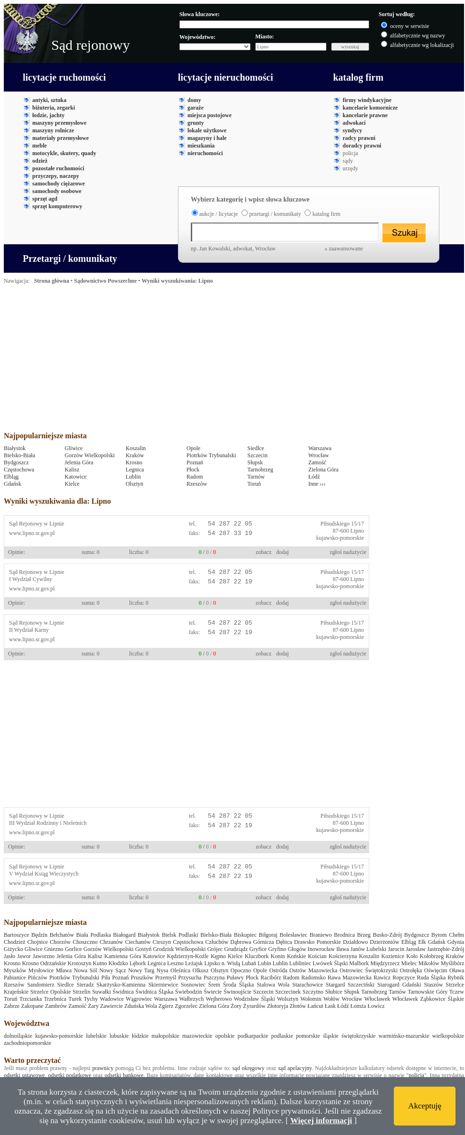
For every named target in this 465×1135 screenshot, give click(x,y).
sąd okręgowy (248, 1068)
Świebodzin (188, 991)
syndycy (352, 130)
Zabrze (11, 1006)
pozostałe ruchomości (58, 168)
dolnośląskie (18, 1036)
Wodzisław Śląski (254, 999)
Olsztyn (134, 483)
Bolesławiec (293, 935)
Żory (236, 1006)
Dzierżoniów (385, 942)
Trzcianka (30, 999)
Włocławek (405, 999)
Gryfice (258, 949)
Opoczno (241, 970)
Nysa (162, 970)
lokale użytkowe (206, 130)
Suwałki (101, 991)
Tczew (456, 991)
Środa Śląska (238, 984)
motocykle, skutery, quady (64, 153)
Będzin (39, 935)
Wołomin (310, 999)
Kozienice (392, 956)
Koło (412, 956)
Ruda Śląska (431, 977)
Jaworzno (44, 956)
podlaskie (282, 1036)
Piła (105, 977)
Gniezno (54, 949)
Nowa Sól (85, 970)
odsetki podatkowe (69, 1075)
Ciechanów (137, 942)
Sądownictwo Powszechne (105, 280)
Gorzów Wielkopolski (90, 455)
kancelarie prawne (365, 115)
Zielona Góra (323, 469)
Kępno (218, 956)
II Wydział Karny (29, 630)
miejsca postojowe (209, 115)
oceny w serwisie (409, 26)
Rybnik (455, 977)
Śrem (214, 984)
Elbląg (11, 476)
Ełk (422, 942)
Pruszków (142, 977)
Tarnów (255, 476)
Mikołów (428, 963)
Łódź (314, 476)
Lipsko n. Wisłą (222, 963)
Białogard (124, 935)
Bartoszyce (16, 935)
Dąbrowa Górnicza (252, 942)
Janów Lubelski (368, 949)
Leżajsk (194, 963)
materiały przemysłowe (60, 138)
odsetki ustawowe (24, 1075)
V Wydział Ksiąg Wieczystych (43, 873)
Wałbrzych (191, 999)
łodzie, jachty (48, 115)
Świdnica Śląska (155, 991)
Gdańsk (12, 483)
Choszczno (85, 942)
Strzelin (81, 991)
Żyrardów (254, 1006)
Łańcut (315, 1006)
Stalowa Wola (273, 984)
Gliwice (74, 448)
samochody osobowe (57, 191)
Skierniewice (163, 984)
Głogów (297, 949)
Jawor (24, 956)
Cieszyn (162, 942)
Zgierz (165, 1006)
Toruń (254, 483)
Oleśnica (180, 970)
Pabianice (15, 977)
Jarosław (416, 949)
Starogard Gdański (399, 984)
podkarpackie (253, 1036)
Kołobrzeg (432, 956)
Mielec (409, 963)
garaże (195, 107)
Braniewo (321, 935)
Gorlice (73, 949)
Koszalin (136, 448)
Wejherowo (219, 999)
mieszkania (200, 145)
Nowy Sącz (112, 970)
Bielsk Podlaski (180, 935)
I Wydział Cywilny (30, 579)
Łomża (358, 1006)
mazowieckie (197, 1036)
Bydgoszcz (16, 462)
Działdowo (355, 942)
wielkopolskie (448, 1036)
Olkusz (201, 970)
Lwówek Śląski (330, 963)
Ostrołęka (411, 970)
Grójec (215, 949)
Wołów (331, 999)
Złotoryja (277, 1006)
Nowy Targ (141, 970)
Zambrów (56, 1006)
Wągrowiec (139, 999)
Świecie (213, 991)
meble (39, 145)
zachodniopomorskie (27, 1043)
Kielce (72, 483)
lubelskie (96, 1036)
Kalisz (72, 469)
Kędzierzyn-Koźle (188, 956)
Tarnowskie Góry (427, 991)
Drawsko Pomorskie (317, 942)
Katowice (75, 476)
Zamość (317, 462)
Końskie (296, 956)
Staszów (433, 984)
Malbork (359, 963)
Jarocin (396, 949)
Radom (194, 476)
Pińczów (37, 977)
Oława (456, 970)
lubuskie (119, 1036)
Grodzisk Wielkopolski (179, 949)
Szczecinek (288, 991)
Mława (64, 970)
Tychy (91, 999)
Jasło (9, 956)
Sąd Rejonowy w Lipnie (36, 523)
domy (194, 100)
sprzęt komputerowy (57, 206)
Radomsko (313, 977)
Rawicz (382, 977)
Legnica (135, 469)
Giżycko (13, 949)
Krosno (134, 462)
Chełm (456, 935)
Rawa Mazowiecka (349, 977)
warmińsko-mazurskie (404, 1036)
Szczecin (257, 455)
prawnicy (103, 1068)
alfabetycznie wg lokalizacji (422, 45)
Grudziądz (236, 949)
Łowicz (376, 1006)
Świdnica (123, 991)
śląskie (331, 1036)
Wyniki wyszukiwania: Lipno (177, 280)
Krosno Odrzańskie (44, 963)
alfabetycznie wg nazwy (417, 35)
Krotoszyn (79, 963)
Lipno (357, 530)
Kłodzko (118, 963)
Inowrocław (321, 949)
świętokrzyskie (359, 1036)
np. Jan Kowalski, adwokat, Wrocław (277, 248)
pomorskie (308, 1036)
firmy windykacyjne (367, 100)
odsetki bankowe (123, 1075)
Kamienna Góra (122, 956)
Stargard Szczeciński (350, 984)
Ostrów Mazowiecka (313, 970)
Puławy (235, 977)
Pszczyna (214, 977)
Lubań (249, 963)
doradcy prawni (362, 145)
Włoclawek (377, 999)
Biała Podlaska (93, 935)
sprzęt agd (44, 198)
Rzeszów (196, 483)
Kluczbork (257, 956)
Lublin (133, 476)
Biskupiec (245, 935)
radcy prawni (359, 138)
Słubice (333, 991)
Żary (93, 1006)
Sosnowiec (193, 984)
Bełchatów (62, 935)
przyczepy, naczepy (55, 176)
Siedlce (255, 448)
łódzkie (140, 1036)
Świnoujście (237, 991)
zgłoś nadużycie (348, 552)
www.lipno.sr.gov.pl (32, 533)
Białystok (15, 448)
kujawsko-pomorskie (340, 538)
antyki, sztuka (49, 100)
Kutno (100, 963)
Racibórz (270, 977)
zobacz (263, 552)
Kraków (135, 455)
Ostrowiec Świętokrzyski (369, 970)
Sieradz (84, 984)
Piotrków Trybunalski (211, 455)
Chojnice (37, 942)
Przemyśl (166, 977)
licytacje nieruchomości (225, 77)
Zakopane (32, 1006)
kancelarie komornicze (370, 107)
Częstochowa (19, 469)
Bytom (439, 935)
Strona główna (51, 280)
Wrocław (318, 455)
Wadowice (112, 999)
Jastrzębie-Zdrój (445, 949)
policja (416, 1075)
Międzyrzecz (385, 963)
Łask (330, 1006)
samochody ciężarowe (58, 183)
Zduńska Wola (140, 1006)
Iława (342, 949)
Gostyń (143, 949)
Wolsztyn (287, 999)
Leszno (175, 963)
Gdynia (455, 942)
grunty (195, 123)
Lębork (138, 963)
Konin (277, 956)
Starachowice (307, 984)
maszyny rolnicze (53, 130)
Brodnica (344, 935)
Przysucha (190, 977)
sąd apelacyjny (295, 1068)
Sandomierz (40, 984)
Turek (75, 999)
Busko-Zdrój (387, 935)
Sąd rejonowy (90, 45)
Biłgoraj (268, 935)
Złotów (297, 1006)
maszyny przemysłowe (59, 123)
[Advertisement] (152, 360)
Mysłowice (41, 970)
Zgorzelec (186, 1006)
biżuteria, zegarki (53, 107)
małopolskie (165, 1036)
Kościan (317, 956)
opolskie (225, 1036)
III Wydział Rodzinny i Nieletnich (48, 823)
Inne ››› (317, 483)
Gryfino (277, 949)
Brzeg (364, 935)
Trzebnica (55, 999)
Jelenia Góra (79, 462)
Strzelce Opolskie (50, 991)
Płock (192, 469)
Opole (193, 448)
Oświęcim (435, 970)
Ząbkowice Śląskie (442, 999)
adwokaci (354, 123)
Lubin (264, 963)
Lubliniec (300, 963)
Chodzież (14, 942)
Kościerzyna (342, 956)
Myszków (15, 970)
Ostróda (279, 970)
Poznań (194, 462)
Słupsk (255, 462)
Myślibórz (452, 963)
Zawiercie (111, 1006)
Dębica (284, 942)
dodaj (282, 552)
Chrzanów (111, 942)
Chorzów (60, 942)
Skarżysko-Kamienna (120, 984)
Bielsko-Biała (19, 455)
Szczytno (313, 991)
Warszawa (320, 448)
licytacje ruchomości (64, 77)
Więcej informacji (321, 1120)
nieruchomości (205, 153)
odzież (39, 160)
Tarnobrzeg (260, 469)
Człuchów (217, 942)
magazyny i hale (207, 138)
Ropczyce (403, 977)
